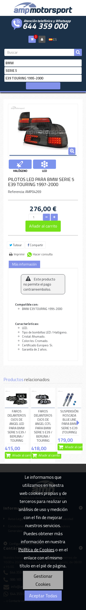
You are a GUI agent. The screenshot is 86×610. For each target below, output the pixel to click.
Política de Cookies (36, 549)
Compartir (35, 245)
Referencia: (16, 191)
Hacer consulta (43, 254)
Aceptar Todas (43, 595)
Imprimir (19, 254)
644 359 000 (44, 25)
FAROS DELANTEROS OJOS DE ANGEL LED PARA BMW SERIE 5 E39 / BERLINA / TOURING (17, 426)
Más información (24, 264)
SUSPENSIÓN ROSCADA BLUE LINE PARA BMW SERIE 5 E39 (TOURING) (69, 421)
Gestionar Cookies (43, 580)
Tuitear (15, 245)
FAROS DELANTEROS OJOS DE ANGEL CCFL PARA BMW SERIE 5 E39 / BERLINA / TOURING (43, 426)
